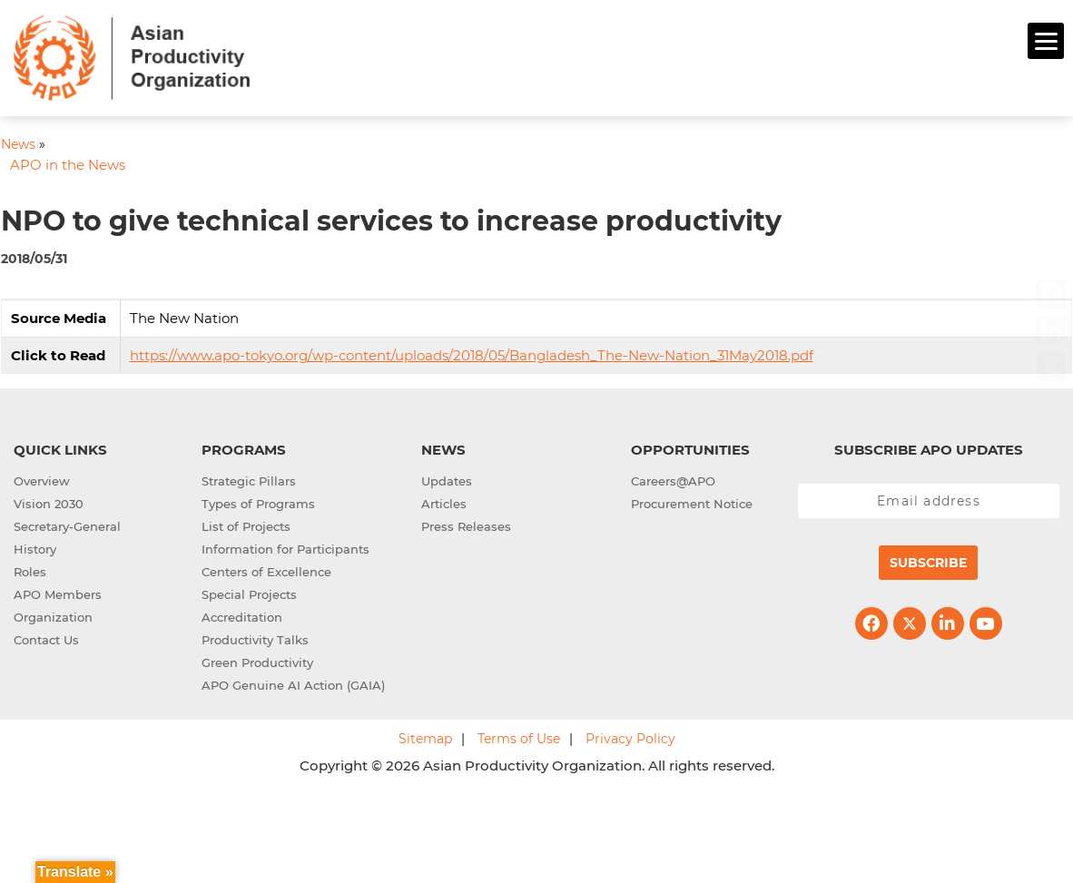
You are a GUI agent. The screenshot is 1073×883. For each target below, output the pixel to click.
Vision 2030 (49, 501)
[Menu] (1046, 41)
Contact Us (46, 637)
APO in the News (67, 163)
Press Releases (466, 523)
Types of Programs (258, 501)
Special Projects (249, 591)
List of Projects (246, 523)
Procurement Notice (692, 501)
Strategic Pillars (249, 478)
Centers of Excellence (266, 569)
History (35, 546)
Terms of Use (518, 736)
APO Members (58, 591)
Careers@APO (673, 478)
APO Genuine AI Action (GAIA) (293, 682)
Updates (446, 478)
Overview (42, 478)
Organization (53, 614)
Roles (30, 569)
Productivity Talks (255, 637)
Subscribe (928, 560)
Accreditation (242, 614)
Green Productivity (257, 659)
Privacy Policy (630, 736)
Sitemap (425, 736)
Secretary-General (67, 523)
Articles (444, 501)
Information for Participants (285, 546)
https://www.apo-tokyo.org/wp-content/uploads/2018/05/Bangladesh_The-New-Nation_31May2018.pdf (471, 352)
